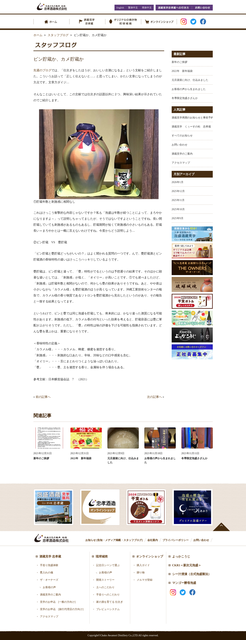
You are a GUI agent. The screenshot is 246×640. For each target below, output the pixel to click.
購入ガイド (143, 565)
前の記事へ (43, 396)
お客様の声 (49, 587)
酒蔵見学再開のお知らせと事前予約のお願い (198, 117)
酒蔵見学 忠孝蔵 (50, 556)
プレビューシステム (108, 609)
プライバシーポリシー (176, 540)
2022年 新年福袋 (182, 71)
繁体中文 (133, 7)
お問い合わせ (202, 7)
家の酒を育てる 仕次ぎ (109, 602)
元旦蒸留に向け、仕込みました (190, 80)
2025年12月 (178, 191)
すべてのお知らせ (182, 135)
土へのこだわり (105, 587)
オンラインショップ (149, 556)
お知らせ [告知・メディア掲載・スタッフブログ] (114, 540)
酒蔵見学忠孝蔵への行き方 (174, 7)
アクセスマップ (181, 162)
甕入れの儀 (46, 572)
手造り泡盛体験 (49, 565)
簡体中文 (147, 7)
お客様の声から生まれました (189, 89)
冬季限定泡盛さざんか (185, 98)
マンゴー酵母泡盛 (184, 582)
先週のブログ (42, 70)
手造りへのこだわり (108, 594)
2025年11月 (178, 200)
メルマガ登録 (144, 579)
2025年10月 (178, 209)
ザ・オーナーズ (49, 579)
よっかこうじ (181, 556)
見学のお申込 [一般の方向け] (58, 602)
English (120, 7)
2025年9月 (177, 218)
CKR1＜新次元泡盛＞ (186, 565)
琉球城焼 (102, 556)
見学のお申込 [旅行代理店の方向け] (61, 609)
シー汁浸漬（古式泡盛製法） (191, 574)
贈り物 (141, 572)
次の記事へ (154, 396)
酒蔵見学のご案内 (182, 153)
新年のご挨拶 (179, 62)
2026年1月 (177, 182)
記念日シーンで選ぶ (108, 565)
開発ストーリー (105, 579)
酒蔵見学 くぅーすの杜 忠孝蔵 (191, 126)
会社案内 (152, 540)
